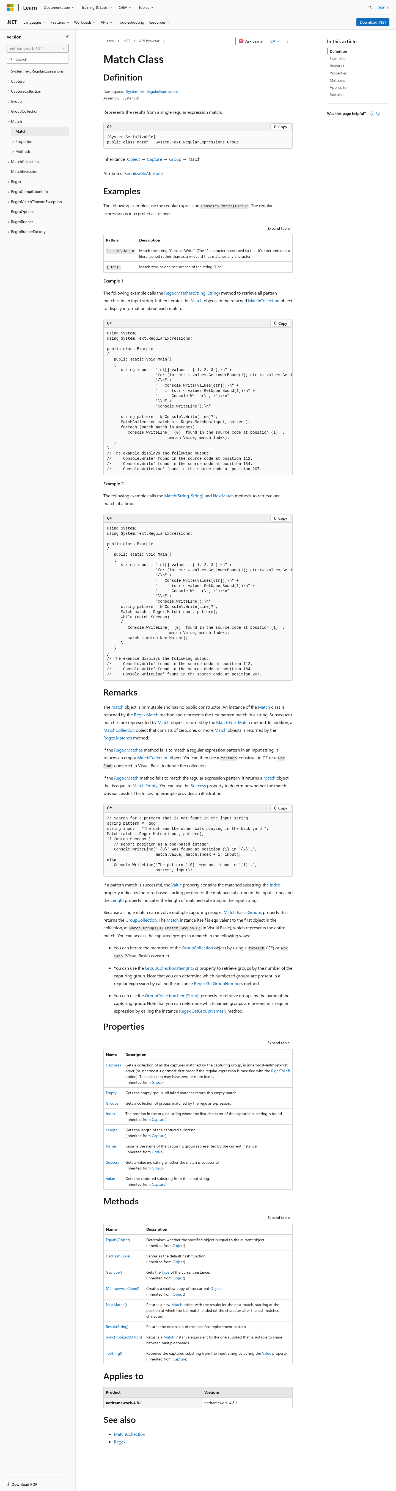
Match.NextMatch (233, 722)
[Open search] (370, 7)
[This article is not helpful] (378, 113)
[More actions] (288, 41)
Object (133, 159)
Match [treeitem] (20, 131)
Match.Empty (145, 785)
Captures (113, 1065)
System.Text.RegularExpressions (152, 91)
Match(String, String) (184, 495)
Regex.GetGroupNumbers (218, 983)
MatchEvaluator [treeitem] (24, 171)
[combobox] (38, 48)
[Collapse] (67, 37)
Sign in (383, 7)
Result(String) (117, 1326)
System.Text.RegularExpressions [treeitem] (37, 71)
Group (175, 159)
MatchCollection (263, 300)
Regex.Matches (117, 738)
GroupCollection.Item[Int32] (171, 968)
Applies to (338, 87)
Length (117, 900)
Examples (337, 58)
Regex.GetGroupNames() (202, 1011)
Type (165, 1272)
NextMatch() (116, 1304)
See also (336, 94)
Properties (338, 73)
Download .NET (373, 22)
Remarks (337, 65)
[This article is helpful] (371, 113)
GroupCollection (141, 920)
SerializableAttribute (143, 173)
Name (111, 1146)
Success (198, 785)
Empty (111, 1092)
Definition (338, 51)
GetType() (114, 1272)
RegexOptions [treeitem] (22, 211)
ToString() (114, 1353)
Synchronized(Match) (124, 1337)
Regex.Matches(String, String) (192, 293)
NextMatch (223, 495)
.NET (126, 40)
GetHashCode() (118, 1256)
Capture (154, 159)
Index (275, 885)
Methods (337, 80)
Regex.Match (146, 714)
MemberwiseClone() (122, 1288)
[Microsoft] (10, 7)
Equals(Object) (118, 1239)
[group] (198, 401)
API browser (149, 40)
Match (197, 300)
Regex (119, 1442)
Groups (255, 912)
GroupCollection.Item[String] (172, 995)
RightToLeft (280, 1070)
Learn (109, 40)
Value (176, 885)
